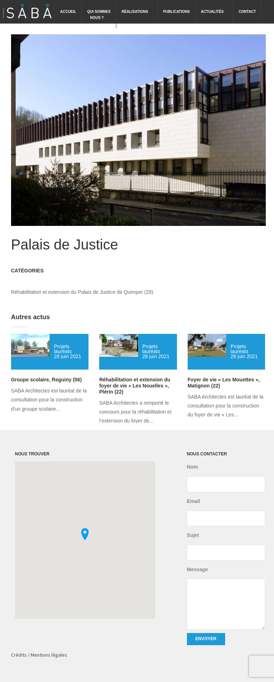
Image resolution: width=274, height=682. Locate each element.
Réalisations (138, 7)
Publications (176, 12)
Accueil (68, 12)
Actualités (215, 7)
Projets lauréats (63, 349)
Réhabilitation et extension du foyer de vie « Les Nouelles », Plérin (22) (134, 386)
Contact (247, 12)
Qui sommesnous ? (99, 10)
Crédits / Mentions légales (39, 655)
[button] (85, 534)
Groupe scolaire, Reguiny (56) (46, 379)
